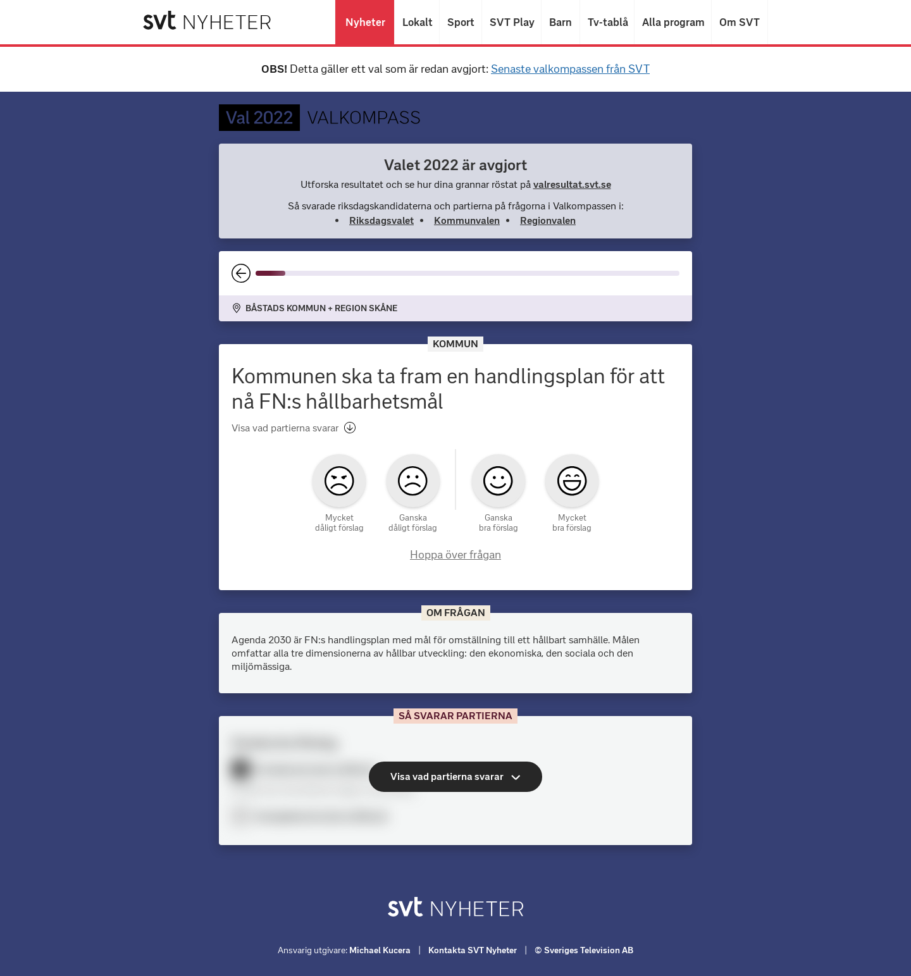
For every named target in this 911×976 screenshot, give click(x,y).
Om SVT (739, 22)
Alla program (672, 22)
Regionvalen (548, 220)
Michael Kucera (380, 950)
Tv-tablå (607, 22)
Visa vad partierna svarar (294, 428)
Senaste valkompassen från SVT (570, 69)
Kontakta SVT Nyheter (472, 950)
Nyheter (364, 22)
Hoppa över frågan (455, 555)
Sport (460, 22)
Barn (560, 22)
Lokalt (416, 22)
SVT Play (511, 22)
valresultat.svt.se (572, 184)
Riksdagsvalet (381, 220)
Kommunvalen (467, 220)
